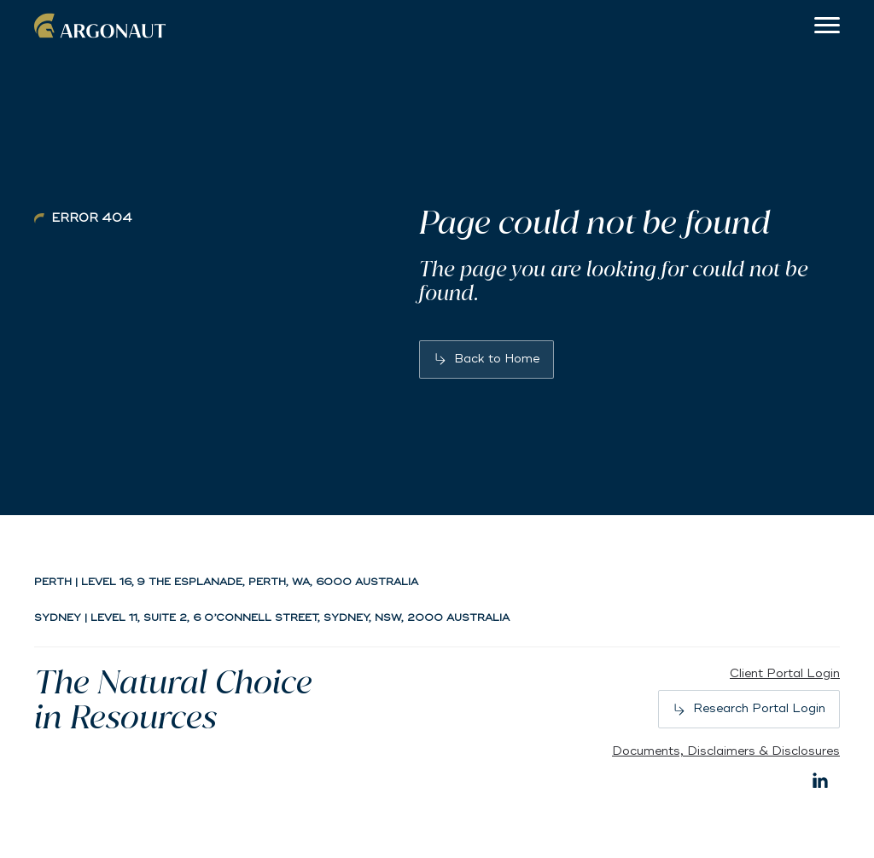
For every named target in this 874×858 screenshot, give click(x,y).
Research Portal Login (759, 708)
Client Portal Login (785, 673)
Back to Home (496, 358)
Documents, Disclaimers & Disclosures (726, 751)
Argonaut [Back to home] (102, 25)
